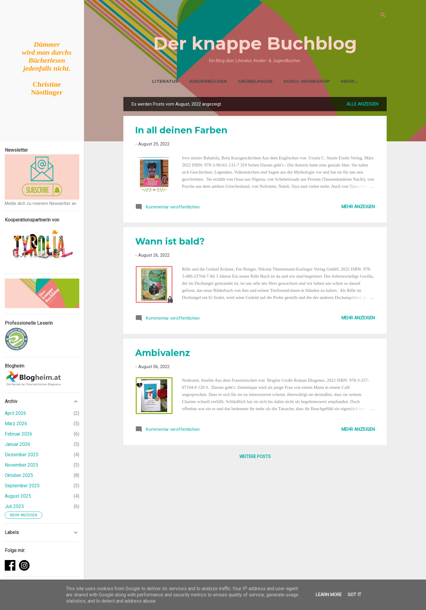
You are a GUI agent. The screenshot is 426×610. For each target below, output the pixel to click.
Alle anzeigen (362, 105)
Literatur (154, 81)
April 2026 (15, 413)
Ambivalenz (162, 354)
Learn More (329, 594)
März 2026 (16, 423)
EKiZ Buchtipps (349, 81)
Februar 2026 (18, 434)
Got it (354, 594)
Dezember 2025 (21, 454)
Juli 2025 (14, 506)
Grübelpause (244, 81)
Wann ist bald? (170, 242)
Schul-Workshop (295, 81)
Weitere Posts (255, 457)
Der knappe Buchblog (255, 43)
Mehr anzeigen (358, 208)
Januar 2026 (17, 444)
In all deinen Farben (181, 131)
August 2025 (18, 496)
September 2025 (22, 485)
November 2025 (21, 465)
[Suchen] (383, 16)
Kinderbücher (197, 81)
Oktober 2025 (19, 475)
